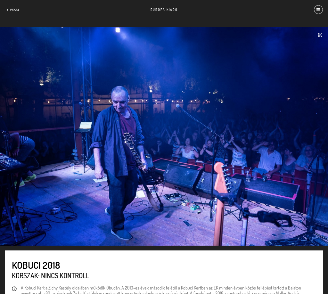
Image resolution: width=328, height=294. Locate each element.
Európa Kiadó (164, 10)
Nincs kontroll (65, 275)
